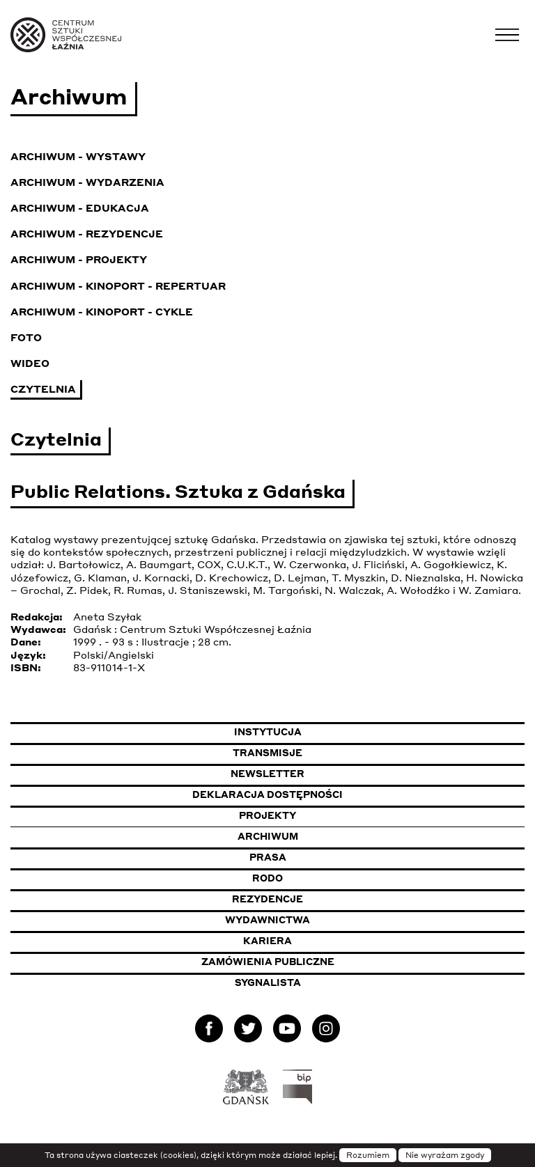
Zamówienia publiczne (304, 961)
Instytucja (268, 731)
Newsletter (267, 773)
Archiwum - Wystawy (78, 156)
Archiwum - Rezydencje (86, 233)
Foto (26, 337)
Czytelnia (43, 388)
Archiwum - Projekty (78, 259)
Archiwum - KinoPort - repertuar (118, 285)
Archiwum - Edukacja (79, 207)
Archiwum (268, 836)
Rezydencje (267, 898)
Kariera (267, 940)
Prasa (267, 857)
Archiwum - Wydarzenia (87, 181)
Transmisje (336, 752)
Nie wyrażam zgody (444, 1155)
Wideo (29, 363)
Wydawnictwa (267, 919)
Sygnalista (268, 982)
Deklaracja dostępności (267, 794)
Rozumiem (367, 1155)
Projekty (267, 815)
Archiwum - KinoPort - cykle (101, 311)
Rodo (267, 878)
